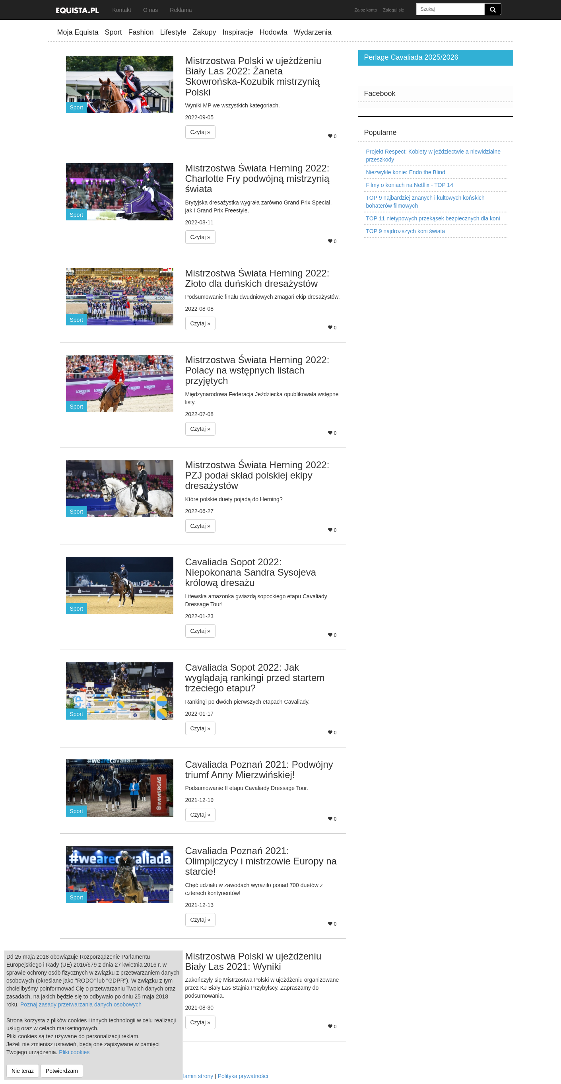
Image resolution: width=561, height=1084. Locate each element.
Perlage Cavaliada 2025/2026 (411, 57)
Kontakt (122, 10)
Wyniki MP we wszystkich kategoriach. (232, 105)
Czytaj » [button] (200, 132)
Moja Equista (78, 32)
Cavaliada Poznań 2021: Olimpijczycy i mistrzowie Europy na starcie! (261, 861)
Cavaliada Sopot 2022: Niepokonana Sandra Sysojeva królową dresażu (250, 572)
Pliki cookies (74, 1052)
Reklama (181, 10)
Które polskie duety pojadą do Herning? (234, 499)
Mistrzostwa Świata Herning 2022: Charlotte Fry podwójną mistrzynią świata (257, 179)
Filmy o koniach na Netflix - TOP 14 (409, 185)
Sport (113, 32)
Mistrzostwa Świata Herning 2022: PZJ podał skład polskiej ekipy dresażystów (257, 475)
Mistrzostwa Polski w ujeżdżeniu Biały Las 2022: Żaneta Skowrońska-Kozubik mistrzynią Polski (253, 76)
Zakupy (204, 32)
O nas (150, 10)
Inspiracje (238, 32)
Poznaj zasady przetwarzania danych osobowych (81, 1004)
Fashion (141, 32)
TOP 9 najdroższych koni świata (405, 231)
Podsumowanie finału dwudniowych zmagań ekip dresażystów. (262, 297)
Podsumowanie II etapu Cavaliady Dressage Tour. (246, 788)
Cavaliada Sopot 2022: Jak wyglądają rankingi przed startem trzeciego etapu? (255, 678)
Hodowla (273, 32)
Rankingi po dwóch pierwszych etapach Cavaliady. (247, 702)
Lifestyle (173, 32)
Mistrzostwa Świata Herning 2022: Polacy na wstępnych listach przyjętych (257, 370)
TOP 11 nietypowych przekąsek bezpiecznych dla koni (433, 218)
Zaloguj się (393, 10)
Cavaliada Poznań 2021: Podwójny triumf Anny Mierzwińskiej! (259, 769)
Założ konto (365, 10)
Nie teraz (23, 1071)
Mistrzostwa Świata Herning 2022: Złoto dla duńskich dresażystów (257, 278)
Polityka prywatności (243, 1076)
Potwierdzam (62, 1071)
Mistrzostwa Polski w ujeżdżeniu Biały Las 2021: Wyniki (253, 961)
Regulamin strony (191, 1076)
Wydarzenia (313, 32)
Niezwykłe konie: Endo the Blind (405, 172)
